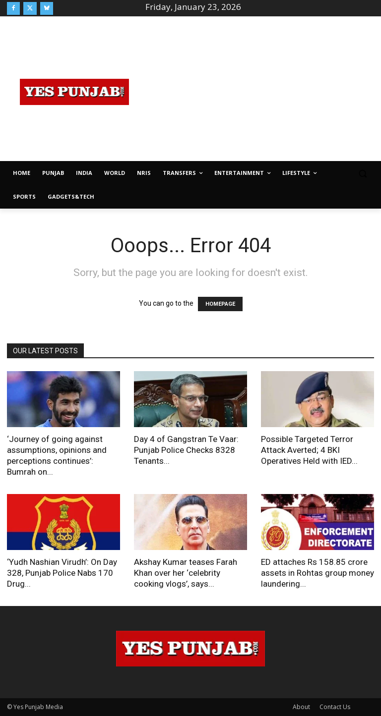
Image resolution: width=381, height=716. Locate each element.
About (301, 707)
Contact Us (334, 707)
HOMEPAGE (220, 304)
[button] (362, 173)
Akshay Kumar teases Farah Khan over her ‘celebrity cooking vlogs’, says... (185, 573)
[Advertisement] (261, 90)
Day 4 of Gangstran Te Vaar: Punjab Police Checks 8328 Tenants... (186, 450)
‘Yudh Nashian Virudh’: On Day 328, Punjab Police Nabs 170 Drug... (62, 573)
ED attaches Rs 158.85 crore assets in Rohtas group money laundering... (317, 573)
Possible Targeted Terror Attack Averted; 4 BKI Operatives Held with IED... (309, 450)
